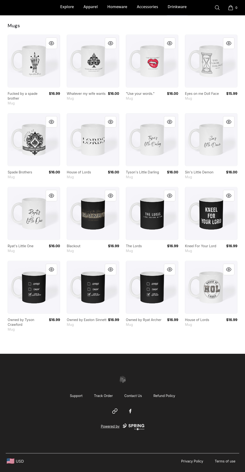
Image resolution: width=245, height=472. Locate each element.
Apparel (91, 6)
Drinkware (177, 6)
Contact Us (133, 396)
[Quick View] (51, 43)
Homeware (117, 6)
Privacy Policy (192, 461)
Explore (67, 6)
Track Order (103, 396)
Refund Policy (164, 396)
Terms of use (225, 461)
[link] (34, 61)
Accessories (147, 6)
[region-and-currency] (15, 461)
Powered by (122, 427)
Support (76, 396)
